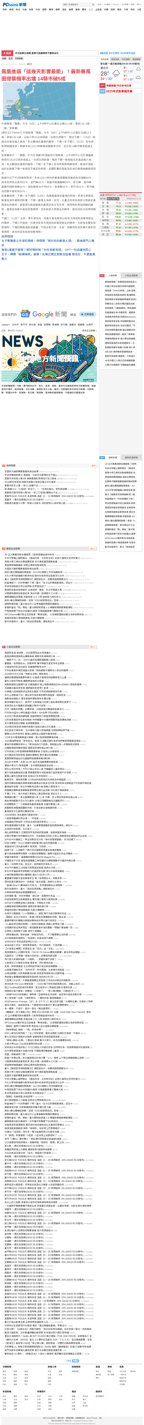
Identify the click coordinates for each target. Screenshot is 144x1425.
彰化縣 (32, 324)
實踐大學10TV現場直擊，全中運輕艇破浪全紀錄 (29, 765)
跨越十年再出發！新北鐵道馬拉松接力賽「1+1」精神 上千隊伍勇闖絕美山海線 (44, 1058)
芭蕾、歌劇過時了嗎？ (16, 1054)
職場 (51, 9)
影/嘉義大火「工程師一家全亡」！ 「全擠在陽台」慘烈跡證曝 (36, 489)
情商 (26, 1375)
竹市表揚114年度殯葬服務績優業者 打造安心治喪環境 (32, 751)
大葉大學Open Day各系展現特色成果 (23, 1044)
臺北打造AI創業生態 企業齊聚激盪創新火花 (26, 1322)
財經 (31, 9)
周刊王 (29, 64)
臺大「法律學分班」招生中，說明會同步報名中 (28, 864)
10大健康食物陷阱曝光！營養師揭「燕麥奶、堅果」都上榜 (34, 1142)
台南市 (89, 324)
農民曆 (104, 53)
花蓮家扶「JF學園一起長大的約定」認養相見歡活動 (31, 956)
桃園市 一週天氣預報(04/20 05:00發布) (24, 1209)
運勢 (58, 9)
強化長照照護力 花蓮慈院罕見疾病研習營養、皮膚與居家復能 (35, 832)
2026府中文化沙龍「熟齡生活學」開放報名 (26, 674)
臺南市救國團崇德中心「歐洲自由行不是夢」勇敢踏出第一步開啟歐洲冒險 (42, 744)
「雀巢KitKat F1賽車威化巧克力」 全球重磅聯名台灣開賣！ (34, 885)
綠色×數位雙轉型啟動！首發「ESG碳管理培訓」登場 (31, 600)
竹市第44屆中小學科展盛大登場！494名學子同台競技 (31, 713)
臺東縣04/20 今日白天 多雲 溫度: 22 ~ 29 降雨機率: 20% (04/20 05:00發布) (42, 1301)
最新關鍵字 (100, 1396)
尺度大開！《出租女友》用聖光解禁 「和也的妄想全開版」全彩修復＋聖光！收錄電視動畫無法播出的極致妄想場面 (63, 1329)
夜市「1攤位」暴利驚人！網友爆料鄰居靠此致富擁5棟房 (33, 1139)
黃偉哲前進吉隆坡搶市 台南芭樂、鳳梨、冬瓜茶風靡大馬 (33, 590)
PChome (116, 4)
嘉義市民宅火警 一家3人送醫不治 (21, 485)
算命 (97, 1371)
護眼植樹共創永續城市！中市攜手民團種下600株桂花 (31, 1121)
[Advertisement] (50, 423)
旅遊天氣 (123, 1378)
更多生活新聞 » (89, 330)
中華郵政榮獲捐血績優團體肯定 (20, 892)
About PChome (92, 1418)
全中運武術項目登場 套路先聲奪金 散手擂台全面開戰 (31, 755)
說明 (132, 4)
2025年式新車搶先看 (119, 91)
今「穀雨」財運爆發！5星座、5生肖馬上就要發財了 (31, 1135)
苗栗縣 (47, 324)
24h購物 (107, 4)
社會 (25, 9)
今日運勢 (114, 53)
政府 (133, 9)
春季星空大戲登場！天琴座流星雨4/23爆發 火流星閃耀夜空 (34, 1185)
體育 (84, 9)
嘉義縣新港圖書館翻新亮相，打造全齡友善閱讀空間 (31, 808)
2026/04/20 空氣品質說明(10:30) (21, 941)
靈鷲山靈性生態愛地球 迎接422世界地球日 (26, 776)
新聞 (4, 58)
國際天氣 (123, 1381)
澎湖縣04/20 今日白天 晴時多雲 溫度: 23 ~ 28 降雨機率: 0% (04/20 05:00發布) (44, 1258)
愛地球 (85, 1406)
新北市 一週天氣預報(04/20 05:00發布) (24, 1220)
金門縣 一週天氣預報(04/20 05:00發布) (24, 1227)
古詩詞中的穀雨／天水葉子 (18, 829)
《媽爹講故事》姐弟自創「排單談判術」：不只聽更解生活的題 (36, 934)
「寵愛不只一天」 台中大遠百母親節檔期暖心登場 (30, 660)
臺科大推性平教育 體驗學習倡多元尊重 (24, 681)
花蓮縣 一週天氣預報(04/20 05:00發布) (24, 1237)
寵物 (26, 1371)
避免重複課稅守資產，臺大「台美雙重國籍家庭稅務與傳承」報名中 (38, 825)
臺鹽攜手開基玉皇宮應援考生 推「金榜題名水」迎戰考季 (33, 878)
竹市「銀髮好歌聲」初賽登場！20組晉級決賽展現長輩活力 (34, 709)
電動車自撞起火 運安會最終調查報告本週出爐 (27, 698)
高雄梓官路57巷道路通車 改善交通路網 (123, 542)
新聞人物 (52, 1367)
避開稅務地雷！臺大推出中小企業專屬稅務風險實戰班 (32, 604)
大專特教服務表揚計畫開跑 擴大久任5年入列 (27, 875)
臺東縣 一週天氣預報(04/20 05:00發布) (24, 1276)
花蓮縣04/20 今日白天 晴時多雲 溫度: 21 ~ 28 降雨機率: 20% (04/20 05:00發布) (45, 1280)
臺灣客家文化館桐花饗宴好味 (19, 811)
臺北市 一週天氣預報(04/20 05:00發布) (24, 1248)
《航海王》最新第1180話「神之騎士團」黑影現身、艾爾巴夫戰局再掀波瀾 (42, 1343)
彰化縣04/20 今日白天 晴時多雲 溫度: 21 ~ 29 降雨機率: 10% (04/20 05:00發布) (45, 1160)
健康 (71, 9)
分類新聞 (7, 1367)
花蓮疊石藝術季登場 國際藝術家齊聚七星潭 (26, 688)
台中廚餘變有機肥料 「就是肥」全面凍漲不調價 (29, 938)
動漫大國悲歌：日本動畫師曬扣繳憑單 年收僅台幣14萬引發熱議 (37, 1332)
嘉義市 (72, 324)
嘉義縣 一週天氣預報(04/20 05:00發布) (24, 1287)
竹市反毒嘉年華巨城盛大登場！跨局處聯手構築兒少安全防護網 (36, 670)
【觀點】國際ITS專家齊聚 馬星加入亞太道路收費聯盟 (31, 1026)
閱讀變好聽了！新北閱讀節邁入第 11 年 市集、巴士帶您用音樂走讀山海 (41, 797)
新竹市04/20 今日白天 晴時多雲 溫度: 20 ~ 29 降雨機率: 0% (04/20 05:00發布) (44, 1199)
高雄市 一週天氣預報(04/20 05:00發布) (24, 1266)
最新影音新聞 (131, 457)
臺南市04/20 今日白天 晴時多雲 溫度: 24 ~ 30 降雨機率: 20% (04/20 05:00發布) (45, 1297)
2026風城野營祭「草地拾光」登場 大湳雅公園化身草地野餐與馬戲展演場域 (42, 741)
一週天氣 (123, 1375)
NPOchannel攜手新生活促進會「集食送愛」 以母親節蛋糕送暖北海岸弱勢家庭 (44, 614)
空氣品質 (115, 59)
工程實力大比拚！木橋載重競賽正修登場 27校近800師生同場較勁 (37, 980)
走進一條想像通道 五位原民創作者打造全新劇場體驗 (31, 966)
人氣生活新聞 (131, 275)
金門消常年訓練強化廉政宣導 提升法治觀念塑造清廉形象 (33, 1350)
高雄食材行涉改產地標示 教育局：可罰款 (25, 846)
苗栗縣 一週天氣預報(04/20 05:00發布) (24, 1167)
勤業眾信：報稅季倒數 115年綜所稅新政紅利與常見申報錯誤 (35, 779)
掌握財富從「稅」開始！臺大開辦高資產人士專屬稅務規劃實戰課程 (38, 607)
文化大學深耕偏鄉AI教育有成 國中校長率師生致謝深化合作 (34, 576)
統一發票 (111, 1375)
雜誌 (119, 9)
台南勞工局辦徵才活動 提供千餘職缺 (23, 931)
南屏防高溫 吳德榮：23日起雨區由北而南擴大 (28, 653)
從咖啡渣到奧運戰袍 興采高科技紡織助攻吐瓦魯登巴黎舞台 (34, 1125)
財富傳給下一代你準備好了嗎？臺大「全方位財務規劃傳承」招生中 (38, 583)
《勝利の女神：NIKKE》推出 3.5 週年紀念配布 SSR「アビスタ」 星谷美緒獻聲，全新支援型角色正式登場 (58, 1339)
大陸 (139, 9)
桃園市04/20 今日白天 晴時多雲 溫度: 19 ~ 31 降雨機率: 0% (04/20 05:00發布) (44, 1213)
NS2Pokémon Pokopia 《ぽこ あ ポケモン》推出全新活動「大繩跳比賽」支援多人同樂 (49, 1001)
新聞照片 (41, 1391)
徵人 (100, 1418)
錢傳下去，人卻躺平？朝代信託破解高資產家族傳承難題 (33, 850)
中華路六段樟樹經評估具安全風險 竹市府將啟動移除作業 (33, 691)
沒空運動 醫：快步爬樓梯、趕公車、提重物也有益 (30, 896)
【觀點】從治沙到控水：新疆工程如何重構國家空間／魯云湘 (35, 917)
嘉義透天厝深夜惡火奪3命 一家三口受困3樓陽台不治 (31, 492)
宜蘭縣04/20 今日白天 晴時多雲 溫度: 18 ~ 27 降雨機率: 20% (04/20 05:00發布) (45, 1262)
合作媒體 (125, 4)
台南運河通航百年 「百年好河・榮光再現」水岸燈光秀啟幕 (34, 970)
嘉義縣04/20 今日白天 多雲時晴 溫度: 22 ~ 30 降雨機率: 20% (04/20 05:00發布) (45, 1318)
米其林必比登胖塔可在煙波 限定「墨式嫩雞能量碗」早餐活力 (35, 1325)
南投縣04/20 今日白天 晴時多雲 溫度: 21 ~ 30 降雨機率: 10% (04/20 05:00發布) (45, 1170)
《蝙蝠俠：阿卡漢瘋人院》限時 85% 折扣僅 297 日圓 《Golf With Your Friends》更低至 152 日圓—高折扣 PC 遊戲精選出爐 (67, 1012)
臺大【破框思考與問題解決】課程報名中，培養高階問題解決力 (36, 579)
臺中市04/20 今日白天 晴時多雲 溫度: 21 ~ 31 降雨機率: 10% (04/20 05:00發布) (45, 1177)
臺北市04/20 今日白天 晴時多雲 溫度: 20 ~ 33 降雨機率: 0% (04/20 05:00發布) (44, 1255)
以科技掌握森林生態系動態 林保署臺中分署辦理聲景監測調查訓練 (38, 720)
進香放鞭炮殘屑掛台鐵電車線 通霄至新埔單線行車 (30, 656)
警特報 (133, 1371)
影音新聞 (7, 1391)
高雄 (40, 324)
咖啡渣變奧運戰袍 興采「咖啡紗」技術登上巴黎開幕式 (32, 1128)
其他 (26, 1399)
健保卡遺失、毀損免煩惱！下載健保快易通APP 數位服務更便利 (37, 1005)
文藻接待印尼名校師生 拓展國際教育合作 (25, 667)
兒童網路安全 (80, 1418)
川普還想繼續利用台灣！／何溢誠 (22, 818)
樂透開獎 (136, 59)
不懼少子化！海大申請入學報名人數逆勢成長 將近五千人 (33, 794)
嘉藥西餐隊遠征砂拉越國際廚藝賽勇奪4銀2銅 (27, 758)
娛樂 (77, 9)
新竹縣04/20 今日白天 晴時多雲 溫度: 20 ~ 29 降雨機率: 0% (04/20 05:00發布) (44, 1188)
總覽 (73, 1396)
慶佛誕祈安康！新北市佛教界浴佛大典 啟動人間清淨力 (32, 786)
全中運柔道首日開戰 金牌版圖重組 (22, 723)
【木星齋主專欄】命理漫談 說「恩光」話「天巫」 (30, 949)
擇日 (97, 1378)
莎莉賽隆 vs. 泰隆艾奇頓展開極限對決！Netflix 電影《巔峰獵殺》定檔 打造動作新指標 (48, 1347)
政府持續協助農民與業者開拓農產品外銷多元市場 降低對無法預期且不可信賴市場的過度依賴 (51, 783)
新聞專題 (76, 1367)
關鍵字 (99, 1391)
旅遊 (113, 9)
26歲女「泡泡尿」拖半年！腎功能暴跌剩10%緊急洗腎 (32, 1132)
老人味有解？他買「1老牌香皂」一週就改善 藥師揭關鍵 (33, 998)
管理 (73, 1406)
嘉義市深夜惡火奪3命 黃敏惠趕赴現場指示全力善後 (30, 478)
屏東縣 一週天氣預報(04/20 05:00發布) (24, 1283)
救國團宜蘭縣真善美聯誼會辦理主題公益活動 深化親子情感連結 (37, 790)
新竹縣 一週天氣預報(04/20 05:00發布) (24, 1174)
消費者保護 (69, 1418)
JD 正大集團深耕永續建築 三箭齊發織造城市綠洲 (29, 554)
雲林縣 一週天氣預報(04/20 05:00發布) (24, 1234)
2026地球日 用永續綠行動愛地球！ (22, 815)
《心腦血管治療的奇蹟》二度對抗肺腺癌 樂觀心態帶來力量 (34, 924)
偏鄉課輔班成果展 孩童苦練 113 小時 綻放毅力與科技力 (33, 597)
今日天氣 (105, 59)
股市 (100, 4)
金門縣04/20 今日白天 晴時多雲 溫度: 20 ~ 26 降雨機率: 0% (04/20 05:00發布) (44, 1251)
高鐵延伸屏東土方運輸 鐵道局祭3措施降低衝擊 (28, 1149)
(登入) (139, 4)
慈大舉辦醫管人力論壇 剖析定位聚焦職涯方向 (27, 1100)
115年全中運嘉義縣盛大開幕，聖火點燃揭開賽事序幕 (31, 737)
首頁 (5, 9)
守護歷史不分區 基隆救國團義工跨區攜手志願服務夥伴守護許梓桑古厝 (40, 860)
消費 (106, 9)
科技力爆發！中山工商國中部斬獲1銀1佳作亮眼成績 (31, 843)
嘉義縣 (81, 324)
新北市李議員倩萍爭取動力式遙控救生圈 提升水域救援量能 (34, 871)
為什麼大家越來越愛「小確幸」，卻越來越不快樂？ (31, 959)
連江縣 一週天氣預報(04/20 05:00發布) (24, 1216)
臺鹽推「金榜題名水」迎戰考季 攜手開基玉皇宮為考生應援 (34, 663)
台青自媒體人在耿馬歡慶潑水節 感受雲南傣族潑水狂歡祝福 (34, 973)
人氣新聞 (108, 275)
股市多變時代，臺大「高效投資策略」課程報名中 (29, 621)
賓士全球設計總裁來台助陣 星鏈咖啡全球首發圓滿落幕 (32, 1037)
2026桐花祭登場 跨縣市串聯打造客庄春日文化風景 (30, 482)
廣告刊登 (60, 1418)
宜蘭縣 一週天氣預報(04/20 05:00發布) (24, 1244)
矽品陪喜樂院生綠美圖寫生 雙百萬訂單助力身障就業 (31, 899)
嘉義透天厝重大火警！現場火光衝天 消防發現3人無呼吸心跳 (35, 503)
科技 (38, 9)
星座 (64, 9)
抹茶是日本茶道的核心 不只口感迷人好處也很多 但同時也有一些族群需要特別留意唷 (47, 1047)
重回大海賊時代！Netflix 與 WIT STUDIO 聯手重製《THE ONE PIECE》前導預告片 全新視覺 (52, 1336)
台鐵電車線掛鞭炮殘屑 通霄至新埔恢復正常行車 (29, 748)
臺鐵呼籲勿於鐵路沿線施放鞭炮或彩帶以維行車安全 (31, 920)
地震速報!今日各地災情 (118, 85)
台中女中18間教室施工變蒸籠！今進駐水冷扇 (27, 903)
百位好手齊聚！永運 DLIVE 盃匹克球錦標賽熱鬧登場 (31, 762)
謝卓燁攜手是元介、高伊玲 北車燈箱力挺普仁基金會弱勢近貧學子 (38, 702)
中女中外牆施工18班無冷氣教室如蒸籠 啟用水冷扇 (30, 867)
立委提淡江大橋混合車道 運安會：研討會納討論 (29, 963)
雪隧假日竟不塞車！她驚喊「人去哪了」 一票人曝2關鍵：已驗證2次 (39, 991)
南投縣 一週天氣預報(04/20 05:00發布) (24, 1156)
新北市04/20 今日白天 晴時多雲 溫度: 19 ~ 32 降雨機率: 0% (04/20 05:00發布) (44, 1195)
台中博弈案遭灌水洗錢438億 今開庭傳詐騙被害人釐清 (32, 1051)
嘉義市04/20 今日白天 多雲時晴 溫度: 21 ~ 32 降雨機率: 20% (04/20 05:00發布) (45, 496)
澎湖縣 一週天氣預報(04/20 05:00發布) (24, 1241)
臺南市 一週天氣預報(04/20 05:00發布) (24, 1269)
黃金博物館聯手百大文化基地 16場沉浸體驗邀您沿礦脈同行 (34, 801)
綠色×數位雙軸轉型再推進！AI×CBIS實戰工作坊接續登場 (33, 572)
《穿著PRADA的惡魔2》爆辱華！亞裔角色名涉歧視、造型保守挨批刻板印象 (43, 994)
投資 (73, 1403)
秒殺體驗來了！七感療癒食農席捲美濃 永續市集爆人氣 (32, 804)
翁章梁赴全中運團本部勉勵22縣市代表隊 (25, 705)
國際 (44, 9)
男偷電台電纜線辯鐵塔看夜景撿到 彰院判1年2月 (29, 977)
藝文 (84, 1399)
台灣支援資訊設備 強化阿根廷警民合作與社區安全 (40, 53)
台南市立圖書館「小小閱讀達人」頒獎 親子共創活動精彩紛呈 (35, 913)
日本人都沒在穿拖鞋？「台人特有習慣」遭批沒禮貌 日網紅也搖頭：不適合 (42, 1033)
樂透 (109, 1371)
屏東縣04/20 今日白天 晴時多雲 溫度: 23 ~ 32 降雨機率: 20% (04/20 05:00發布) (45, 1304)
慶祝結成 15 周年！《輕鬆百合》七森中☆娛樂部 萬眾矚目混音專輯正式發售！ (44, 1354)
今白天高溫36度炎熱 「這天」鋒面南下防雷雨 (28, 1153)
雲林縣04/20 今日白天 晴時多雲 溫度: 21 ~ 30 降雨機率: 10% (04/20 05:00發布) (45, 1308)
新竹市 (24, 324)
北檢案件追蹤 (127, 53)
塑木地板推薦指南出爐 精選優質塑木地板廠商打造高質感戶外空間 (38, 772)
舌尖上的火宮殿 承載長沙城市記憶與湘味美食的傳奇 (31, 1202)
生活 (91, 9)
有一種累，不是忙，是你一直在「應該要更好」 (28, 1008)
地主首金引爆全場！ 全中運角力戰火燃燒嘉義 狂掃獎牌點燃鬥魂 (37, 730)
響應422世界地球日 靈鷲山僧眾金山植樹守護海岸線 (30, 734)
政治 (18, 9)
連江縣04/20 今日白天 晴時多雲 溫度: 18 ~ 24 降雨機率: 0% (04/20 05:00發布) (44, 1223)
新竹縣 (64, 324)
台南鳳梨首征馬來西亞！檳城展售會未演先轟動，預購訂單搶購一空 (38, 927)
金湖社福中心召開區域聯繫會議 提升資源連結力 (29, 1230)
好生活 (85, 1396)
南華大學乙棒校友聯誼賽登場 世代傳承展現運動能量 (31, 561)
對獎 (110, 1367)
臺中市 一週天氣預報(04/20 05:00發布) (24, 1163)
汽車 (126, 9)
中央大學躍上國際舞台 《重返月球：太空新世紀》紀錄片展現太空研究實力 (42, 558)
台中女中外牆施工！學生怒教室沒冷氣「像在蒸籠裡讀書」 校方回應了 (40, 839)
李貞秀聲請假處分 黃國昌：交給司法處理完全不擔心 (31, 475)
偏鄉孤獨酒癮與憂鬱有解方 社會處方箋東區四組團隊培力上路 (35, 677)
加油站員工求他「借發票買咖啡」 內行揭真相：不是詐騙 (33, 945)
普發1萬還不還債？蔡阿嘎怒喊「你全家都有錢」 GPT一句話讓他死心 (46, 249)
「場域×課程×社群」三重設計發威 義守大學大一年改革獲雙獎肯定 (38, 1040)
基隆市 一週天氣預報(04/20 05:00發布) (24, 1290)
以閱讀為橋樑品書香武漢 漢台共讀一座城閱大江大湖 (31, 593)
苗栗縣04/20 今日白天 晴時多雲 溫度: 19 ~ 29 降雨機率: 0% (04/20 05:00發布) (44, 1181)
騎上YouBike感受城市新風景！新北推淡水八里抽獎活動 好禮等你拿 (38, 987)
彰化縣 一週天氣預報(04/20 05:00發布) (24, 1146)
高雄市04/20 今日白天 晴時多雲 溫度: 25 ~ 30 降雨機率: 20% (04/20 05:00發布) (45, 1294)
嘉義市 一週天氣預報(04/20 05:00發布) (24, 499)
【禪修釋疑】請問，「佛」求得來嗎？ (24, 1030)
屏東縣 (55, 324)
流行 (26, 1384)
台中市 (15, 324)
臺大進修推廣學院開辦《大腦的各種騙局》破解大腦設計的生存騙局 (38, 853)
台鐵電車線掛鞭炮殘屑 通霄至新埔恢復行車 (26, 906)
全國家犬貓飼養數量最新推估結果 (121, 481)
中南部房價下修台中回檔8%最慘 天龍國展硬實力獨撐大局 (34, 611)
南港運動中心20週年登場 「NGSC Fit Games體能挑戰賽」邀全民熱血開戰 (42, 952)
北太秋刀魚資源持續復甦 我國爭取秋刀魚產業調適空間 (32, 716)
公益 (84, 1403)
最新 (4, 1371)
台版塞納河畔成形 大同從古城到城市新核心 (26, 822)
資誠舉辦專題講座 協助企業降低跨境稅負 (124, 477)
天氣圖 (122, 1384)
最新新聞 (108, 457)
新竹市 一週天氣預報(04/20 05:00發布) (24, 1192)
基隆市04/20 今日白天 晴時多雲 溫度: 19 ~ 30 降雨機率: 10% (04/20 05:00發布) (45, 1315)
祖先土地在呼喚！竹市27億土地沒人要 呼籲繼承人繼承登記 (34, 769)
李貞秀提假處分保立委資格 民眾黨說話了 (124, 503)
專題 (11, 9)
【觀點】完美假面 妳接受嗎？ (20, 1096)
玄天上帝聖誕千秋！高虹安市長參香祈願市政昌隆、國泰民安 (35, 695)
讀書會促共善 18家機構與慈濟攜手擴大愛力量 (28, 1107)
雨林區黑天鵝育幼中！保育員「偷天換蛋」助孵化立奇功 (33, 882)
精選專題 (75, 1371)
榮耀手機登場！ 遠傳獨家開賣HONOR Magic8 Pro (30, 857)
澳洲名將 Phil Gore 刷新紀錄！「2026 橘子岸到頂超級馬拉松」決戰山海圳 (42, 984)
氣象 (122, 1367)
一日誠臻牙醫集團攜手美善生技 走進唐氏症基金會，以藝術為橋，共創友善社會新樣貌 (48, 1206)
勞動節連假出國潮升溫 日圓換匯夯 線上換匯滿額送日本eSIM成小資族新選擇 (43, 684)
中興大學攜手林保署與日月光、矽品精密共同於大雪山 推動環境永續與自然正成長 (46, 836)
